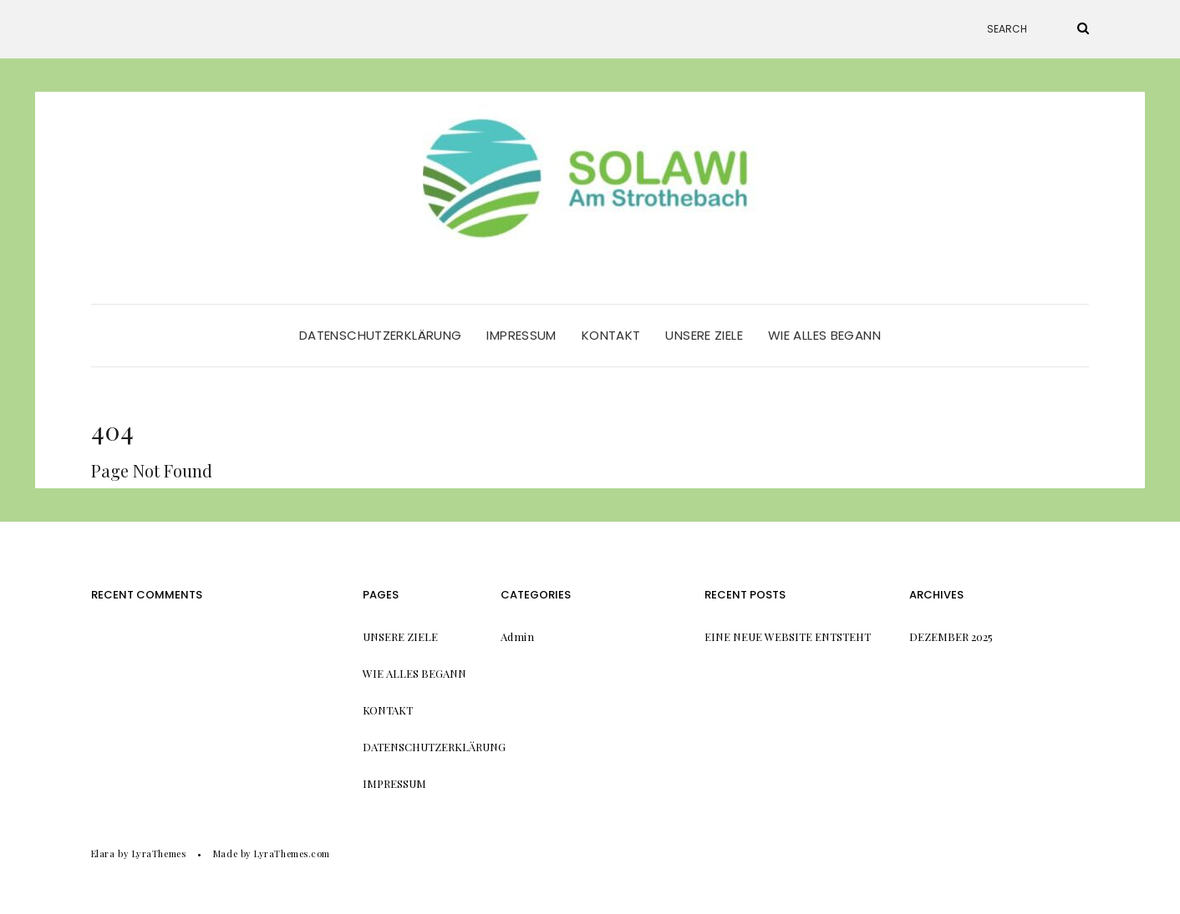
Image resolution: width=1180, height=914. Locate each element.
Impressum (521, 335)
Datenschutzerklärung (380, 335)
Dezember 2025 (951, 636)
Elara (103, 853)
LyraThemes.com (292, 853)
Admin (518, 636)
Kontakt (611, 335)
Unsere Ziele (704, 335)
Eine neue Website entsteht (787, 636)
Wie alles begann (824, 335)
